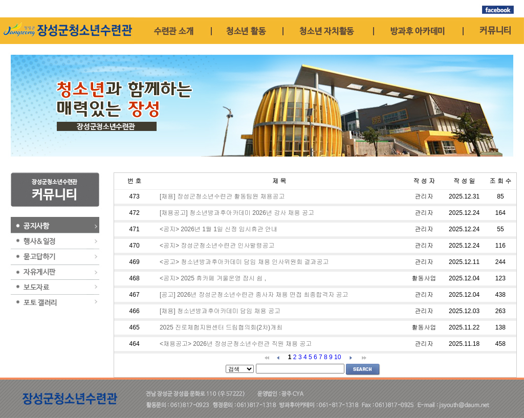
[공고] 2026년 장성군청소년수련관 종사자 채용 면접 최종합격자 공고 (254, 294)
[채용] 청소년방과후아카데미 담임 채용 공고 (220, 311)
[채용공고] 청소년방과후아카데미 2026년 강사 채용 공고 (237, 212)
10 (337, 357)
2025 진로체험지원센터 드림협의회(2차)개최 (221, 327)
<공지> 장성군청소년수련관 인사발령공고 (217, 245)
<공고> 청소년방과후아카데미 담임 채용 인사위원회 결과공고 (244, 262)
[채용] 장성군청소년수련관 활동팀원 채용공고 (222, 196)
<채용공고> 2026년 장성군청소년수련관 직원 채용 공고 (236, 343)
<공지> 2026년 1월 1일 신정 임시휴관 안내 (218, 229)
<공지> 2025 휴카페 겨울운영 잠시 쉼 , (213, 278)
